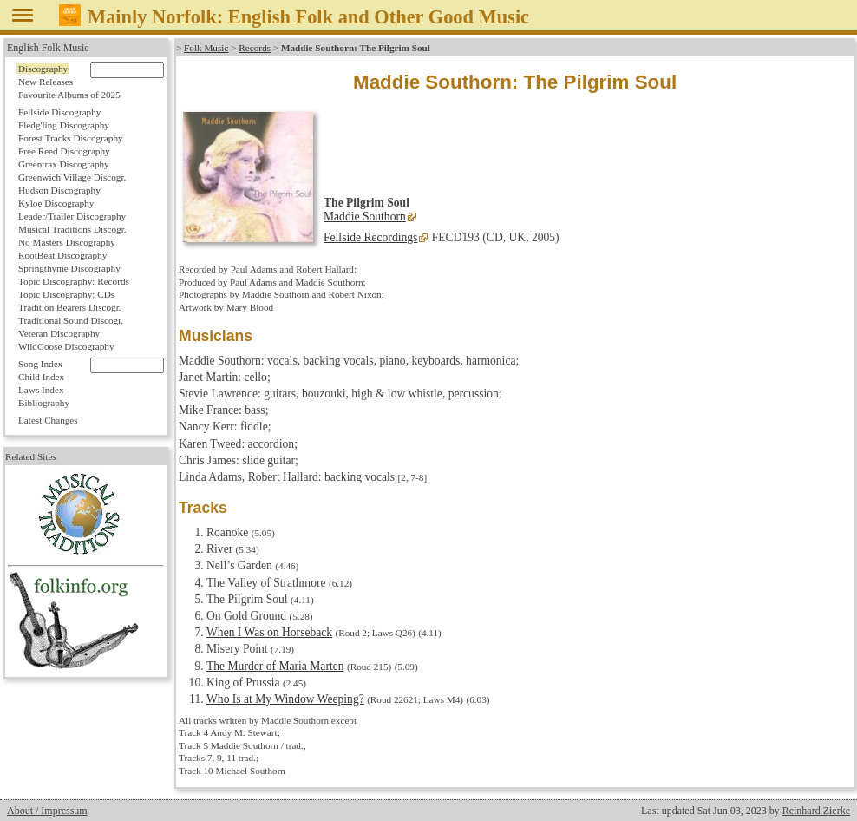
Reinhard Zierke (816, 811)
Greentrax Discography (63, 164)
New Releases (45, 81)
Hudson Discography (59, 190)
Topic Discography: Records (73, 281)
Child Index (41, 376)
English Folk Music (48, 48)
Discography (43, 68)
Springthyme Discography (69, 268)
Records (255, 48)
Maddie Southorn (365, 216)
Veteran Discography (59, 333)
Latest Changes (48, 420)
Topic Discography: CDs (66, 294)
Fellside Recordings (370, 237)
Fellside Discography (59, 112)
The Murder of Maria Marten (275, 666)
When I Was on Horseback (269, 632)
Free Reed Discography (64, 151)
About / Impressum (47, 811)
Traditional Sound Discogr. (70, 320)
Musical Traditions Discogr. (72, 229)
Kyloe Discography (56, 203)
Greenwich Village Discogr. (72, 177)
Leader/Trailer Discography (72, 216)
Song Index (40, 363)
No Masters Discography (66, 242)
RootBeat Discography (62, 255)
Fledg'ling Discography (63, 125)
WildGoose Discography (66, 346)
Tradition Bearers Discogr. (69, 307)
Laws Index (41, 389)
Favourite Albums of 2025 (69, 94)
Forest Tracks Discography (70, 138)
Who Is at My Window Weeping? (285, 699)
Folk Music (206, 48)
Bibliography (43, 402)
